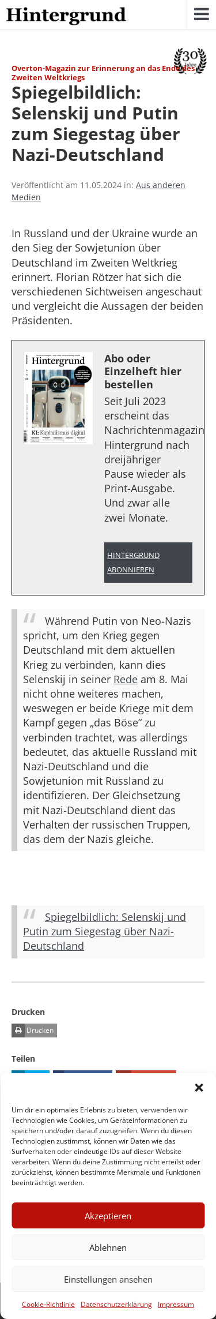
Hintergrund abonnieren (133, 562)
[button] (198, 1087)
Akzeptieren (108, 1215)
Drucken (33, 1030)
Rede (125, 679)
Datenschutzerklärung (116, 1304)
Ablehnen (108, 1247)
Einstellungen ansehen (108, 1279)
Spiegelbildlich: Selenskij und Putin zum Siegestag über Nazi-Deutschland (104, 931)
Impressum (176, 1304)
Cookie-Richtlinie (48, 1304)
